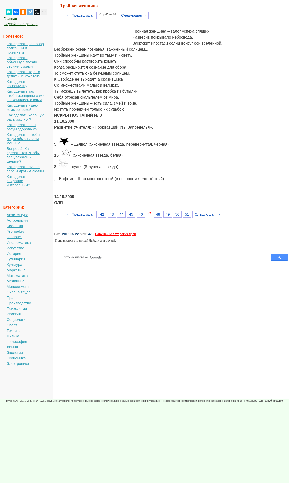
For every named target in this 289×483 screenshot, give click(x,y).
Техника (14, 330)
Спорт (12, 325)
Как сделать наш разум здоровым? (22, 127)
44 (121, 214)
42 (102, 214)
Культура (14, 264)
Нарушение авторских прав (115, 234)
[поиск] (165, 257)
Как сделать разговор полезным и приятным (25, 48)
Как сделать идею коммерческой (22, 107)
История (14, 253)
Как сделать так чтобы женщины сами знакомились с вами (26, 95)
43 (112, 214)
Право (12, 297)
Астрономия (17, 220)
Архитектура (17, 215)
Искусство (15, 248)
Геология (14, 237)
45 (131, 214)
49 (168, 214)
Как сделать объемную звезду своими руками (22, 62)
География (16, 231)
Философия (17, 341)
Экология (15, 352)
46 (141, 214)
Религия (14, 314)
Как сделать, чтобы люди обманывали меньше (23, 138)
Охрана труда (19, 292)
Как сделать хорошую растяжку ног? (25, 117)
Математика (17, 275)
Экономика (16, 358)
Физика (13, 336)
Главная (10, 19)
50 (177, 214)
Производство (19, 303)
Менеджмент (18, 286)
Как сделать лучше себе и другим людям (25, 169)
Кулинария (16, 259)
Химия (12, 347)
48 (158, 214)
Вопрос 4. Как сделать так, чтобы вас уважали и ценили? (23, 154)
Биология (15, 226)
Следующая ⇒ (133, 15)
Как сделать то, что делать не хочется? (23, 74)
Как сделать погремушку (17, 83)
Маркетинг (16, 270)
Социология (17, 319)
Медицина (15, 281)
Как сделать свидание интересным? (18, 180)
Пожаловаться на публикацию (263, 400)
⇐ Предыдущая (81, 15)
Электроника (18, 363)
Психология (17, 308)
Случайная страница (21, 24)
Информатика (19, 242)
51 (187, 214)
